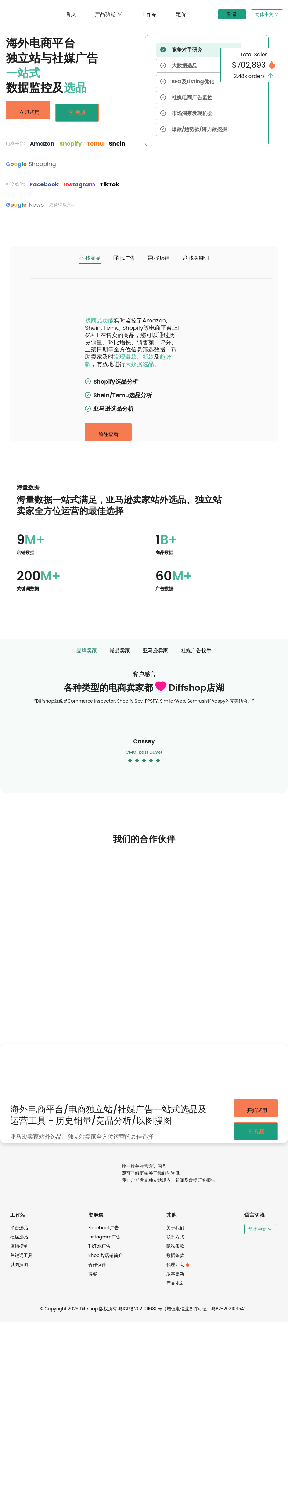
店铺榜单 (19, 1413)
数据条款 (175, 1423)
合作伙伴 (97, 1432)
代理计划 (178, 1432)
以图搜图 (19, 1432)
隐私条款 (175, 1413)
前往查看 (108, 596)
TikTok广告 (99, 1413)
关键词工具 (21, 1423)
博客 (92, 1441)
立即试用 (28, 111)
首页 (71, 14)
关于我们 (175, 1395)
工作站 (149, 14)
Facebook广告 (103, 1395)
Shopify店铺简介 (105, 1423)
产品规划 (175, 1450)
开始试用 (256, 1272)
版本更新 (175, 1441)
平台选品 (19, 1395)
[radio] (130, 925)
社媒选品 (19, 1404)
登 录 (232, 14)
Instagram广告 (104, 1404)
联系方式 (175, 1404)
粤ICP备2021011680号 (140, 1476)
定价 (181, 14)
